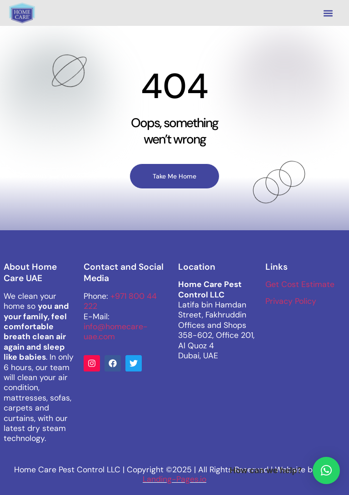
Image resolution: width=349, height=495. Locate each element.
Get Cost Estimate (299, 284)
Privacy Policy (290, 301)
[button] (327, 12)
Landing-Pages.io (174, 479)
